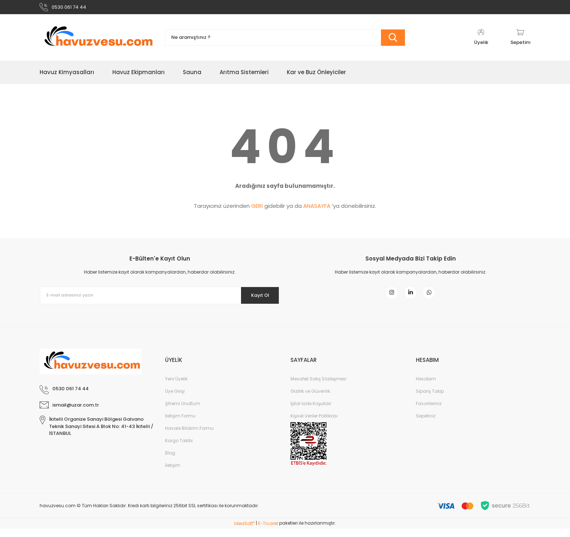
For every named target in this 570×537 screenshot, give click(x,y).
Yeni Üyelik (176, 387)
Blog (170, 461)
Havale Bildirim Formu (189, 436)
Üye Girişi (175, 399)
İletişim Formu (180, 424)
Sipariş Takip (430, 399)
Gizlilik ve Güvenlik (310, 399)
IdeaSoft (244, 532)
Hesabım (426, 387)
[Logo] (97, 41)
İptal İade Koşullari (310, 412)
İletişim (172, 474)
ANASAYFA (316, 209)
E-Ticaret (268, 532)
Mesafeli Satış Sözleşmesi (318, 387)
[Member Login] (481, 40)
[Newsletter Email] (160, 299)
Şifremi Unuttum (182, 412)
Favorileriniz (429, 412)
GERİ (257, 209)
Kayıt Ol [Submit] (255, 298)
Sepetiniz (425, 424)
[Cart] (520, 40)
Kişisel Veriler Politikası (314, 424)
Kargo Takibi (179, 449)
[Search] (285, 41)
